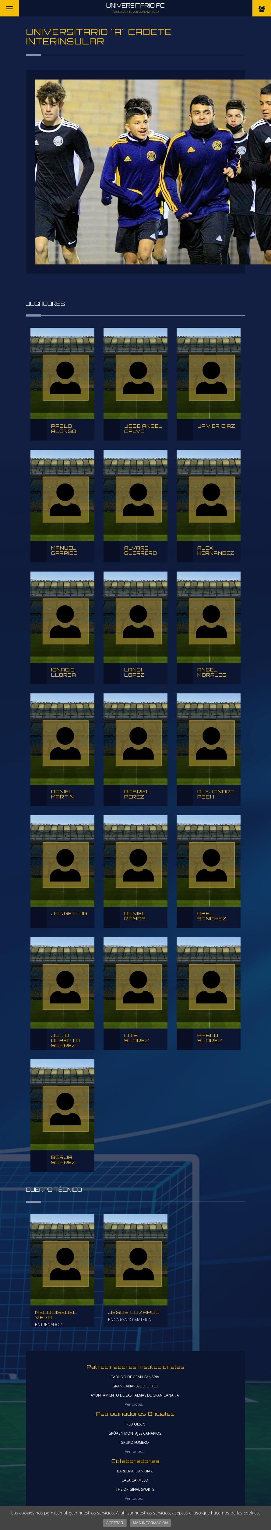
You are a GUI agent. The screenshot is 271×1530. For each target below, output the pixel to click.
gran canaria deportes (134, 1386)
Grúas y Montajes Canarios (134, 1433)
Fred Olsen (135, 1424)
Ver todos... (135, 1404)
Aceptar (114, 1523)
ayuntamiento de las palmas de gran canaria (135, 1395)
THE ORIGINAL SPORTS (135, 1489)
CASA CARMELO (134, 1480)
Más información (150, 1523)
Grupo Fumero (135, 1442)
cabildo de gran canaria (135, 1376)
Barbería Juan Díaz (135, 1471)
